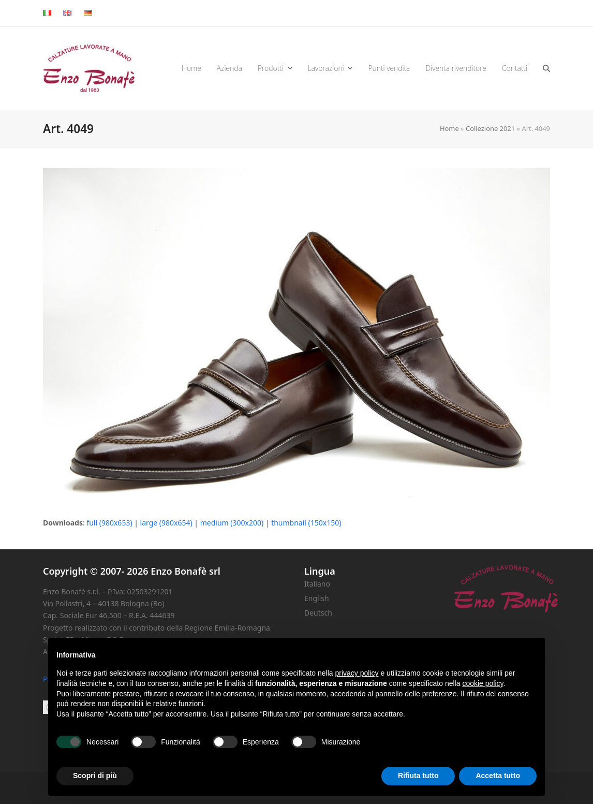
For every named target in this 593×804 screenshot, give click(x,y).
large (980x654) (166, 523)
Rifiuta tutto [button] (418, 775)
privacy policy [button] (357, 673)
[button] (546, 68)
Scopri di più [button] (95, 775)
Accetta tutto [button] (498, 775)
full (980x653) (109, 523)
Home (449, 128)
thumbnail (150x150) (306, 523)
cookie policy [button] (482, 683)
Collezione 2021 (490, 128)
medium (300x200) (231, 523)
